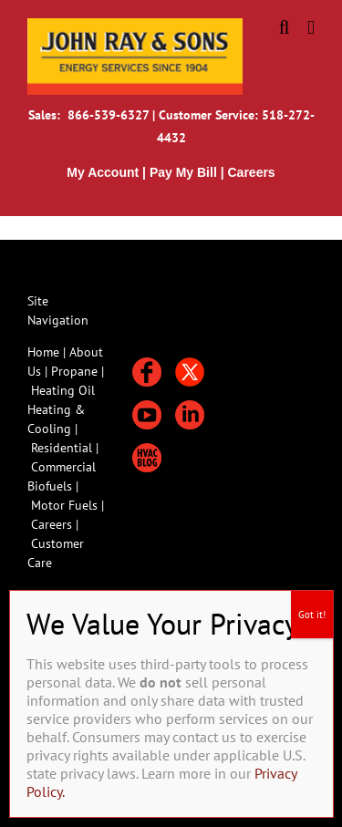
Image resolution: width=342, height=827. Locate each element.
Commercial (63, 467)
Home (43, 352)
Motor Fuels (64, 505)
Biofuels (51, 486)
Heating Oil (63, 390)
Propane (76, 371)
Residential (63, 447)
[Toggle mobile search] (284, 27)
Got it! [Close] (312, 614)
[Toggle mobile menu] (311, 27)
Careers (53, 524)
